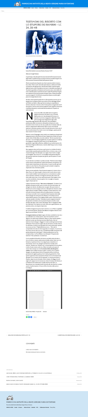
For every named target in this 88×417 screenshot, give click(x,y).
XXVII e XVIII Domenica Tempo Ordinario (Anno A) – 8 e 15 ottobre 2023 (27, 384)
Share (45, 67)
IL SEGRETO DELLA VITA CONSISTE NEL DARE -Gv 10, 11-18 (69, 335)
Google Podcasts (35, 74)
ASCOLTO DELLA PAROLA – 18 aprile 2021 (33, 311)
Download (45, 311)
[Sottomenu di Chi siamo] (22, 407)
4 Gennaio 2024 (79, 376)
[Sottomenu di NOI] (38, 407)
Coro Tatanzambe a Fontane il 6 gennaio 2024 (20, 377)
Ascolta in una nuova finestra (38, 71)
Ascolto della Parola (39, 55)
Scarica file (28, 71)
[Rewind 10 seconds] (40, 65)
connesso (32, 352)
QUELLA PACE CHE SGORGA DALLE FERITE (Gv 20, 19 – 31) (19, 335)
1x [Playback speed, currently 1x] (42, 65)
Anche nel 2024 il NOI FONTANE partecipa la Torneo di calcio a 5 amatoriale (29, 373)
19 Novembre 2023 (79, 380)
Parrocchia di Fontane (32, 55)
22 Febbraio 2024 (79, 373)
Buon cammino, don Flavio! (14, 380)
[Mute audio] (39, 65)
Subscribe (40, 67)
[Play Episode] (36, 65)
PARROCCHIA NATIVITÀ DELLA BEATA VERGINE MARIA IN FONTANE (48, 4)
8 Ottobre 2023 (79, 384)
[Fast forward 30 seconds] (44, 65)
